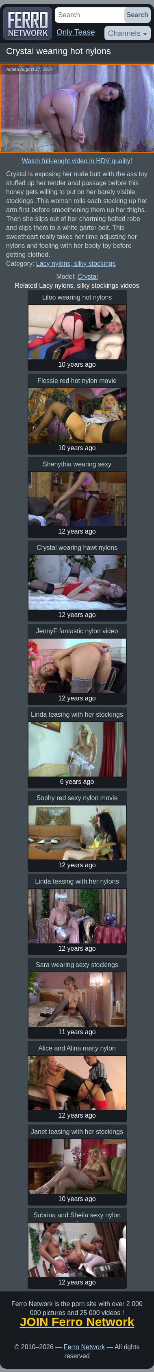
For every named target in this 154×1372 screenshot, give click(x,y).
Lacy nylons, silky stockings (76, 263)
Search (137, 14)
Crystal (88, 276)
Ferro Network (84, 1347)
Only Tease (75, 32)
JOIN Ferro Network (77, 1321)
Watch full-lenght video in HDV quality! (77, 161)
